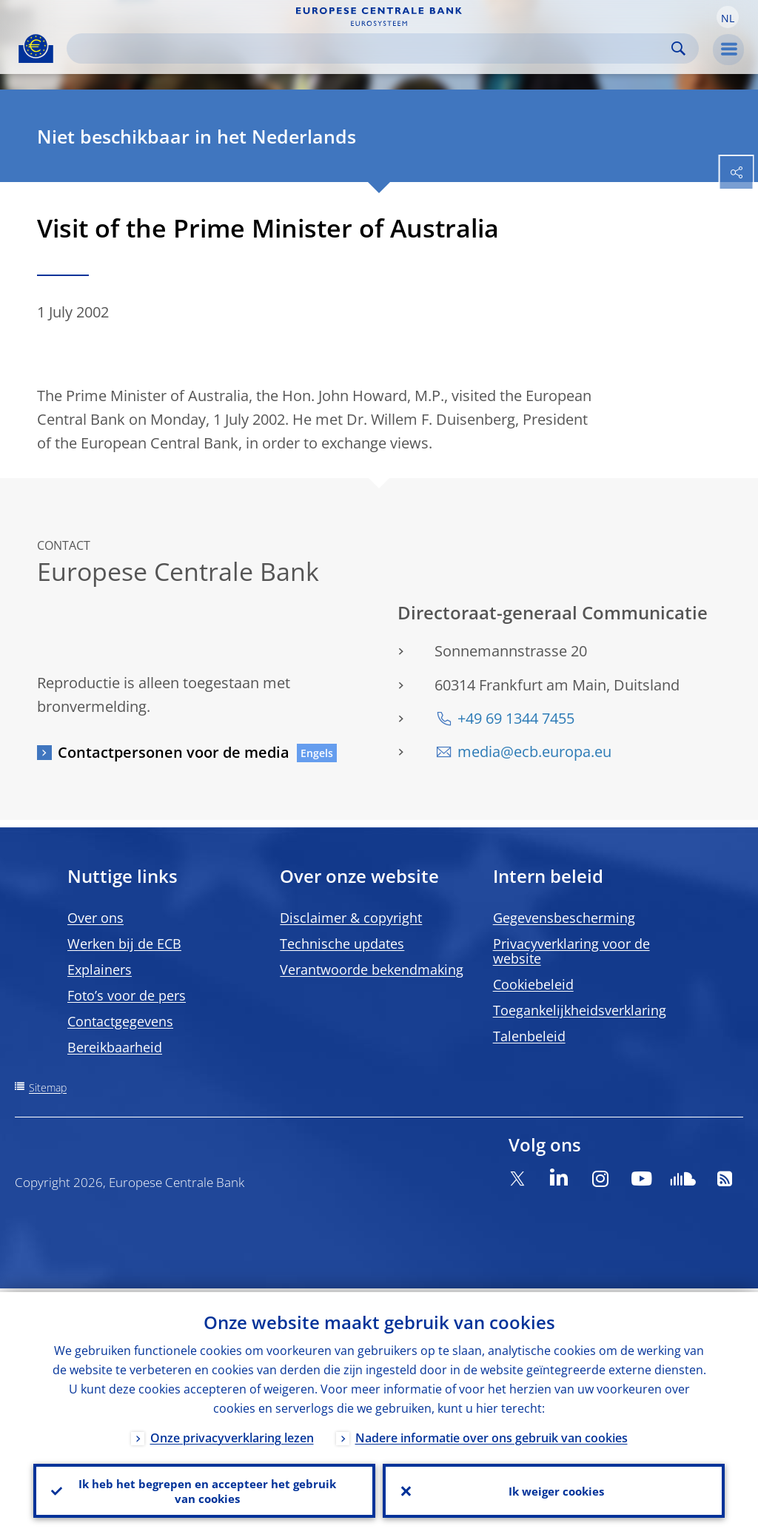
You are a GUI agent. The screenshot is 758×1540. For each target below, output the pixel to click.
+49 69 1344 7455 (515, 718)
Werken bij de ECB (124, 943)
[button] (728, 17)
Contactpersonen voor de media (173, 752)
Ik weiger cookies (553, 1489)
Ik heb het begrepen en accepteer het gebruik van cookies (205, 1488)
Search (678, 48)
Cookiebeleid (533, 984)
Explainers (99, 969)
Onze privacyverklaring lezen (232, 1434)
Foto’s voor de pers (126, 995)
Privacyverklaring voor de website (571, 951)
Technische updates (342, 943)
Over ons (95, 918)
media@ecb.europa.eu (534, 751)
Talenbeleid (529, 1036)
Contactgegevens (120, 1021)
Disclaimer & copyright (351, 918)
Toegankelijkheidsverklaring (579, 1010)
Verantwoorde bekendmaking (371, 969)
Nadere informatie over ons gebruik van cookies (491, 1434)
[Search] (371, 48)
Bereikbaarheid (114, 1047)
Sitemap (48, 1087)
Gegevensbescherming (564, 918)
